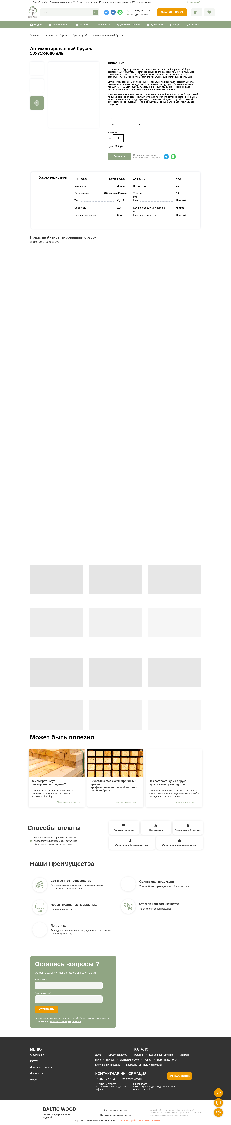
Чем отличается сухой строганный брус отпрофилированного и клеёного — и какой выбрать (113, 786)
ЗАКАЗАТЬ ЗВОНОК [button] (179, 1076)
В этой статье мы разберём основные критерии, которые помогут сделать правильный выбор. (52, 793)
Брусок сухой (80, 35)
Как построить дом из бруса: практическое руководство (168, 783)
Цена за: (111, 118)
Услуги (34, 1061)
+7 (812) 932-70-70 (105, 1079)
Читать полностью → (68, 802)
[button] (172, 12)
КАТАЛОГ (142, 1049)
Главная (34, 35)
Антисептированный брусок (108, 35)
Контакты (194, 24)
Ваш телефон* (43, 993)
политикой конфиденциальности (65, 1021)
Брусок (63, 35)
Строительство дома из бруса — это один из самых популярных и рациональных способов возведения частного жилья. (174, 793)
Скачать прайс (194, 2)
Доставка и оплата (131, 24)
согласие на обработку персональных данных (139, 1120)
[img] (57, 763)
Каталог (84, 24)
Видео (38, 24)
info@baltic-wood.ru (141, 14)
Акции (176, 24)
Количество (112, 132)
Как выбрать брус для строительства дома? (49, 783)
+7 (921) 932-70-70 (141, 10)
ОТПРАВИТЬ (46, 1009)
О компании (60, 24)
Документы (157, 24)
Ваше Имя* (41, 979)
